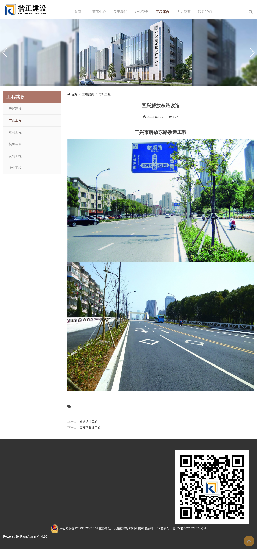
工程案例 (162, 12)
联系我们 (205, 12)
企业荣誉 (141, 12)
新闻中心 (99, 12)
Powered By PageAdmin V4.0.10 (25, 536)
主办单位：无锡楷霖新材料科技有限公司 (126, 528)
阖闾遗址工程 (89, 421)
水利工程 (15, 132)
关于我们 (120, 12)
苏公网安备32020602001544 (78, 528)
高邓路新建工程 (90, 427)
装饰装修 (15, 144)
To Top (249, 541)
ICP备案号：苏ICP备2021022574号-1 (181, 528)
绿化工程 (15, 168)
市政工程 (15, 120)
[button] (128, 82)
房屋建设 (15, 108)
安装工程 (15, 156)
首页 (78, 12)
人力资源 (184, 12)
